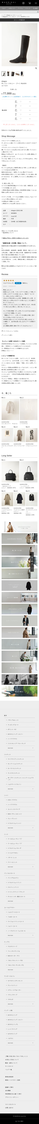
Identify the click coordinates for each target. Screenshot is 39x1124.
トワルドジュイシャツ (14, 823)
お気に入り (12, 8)
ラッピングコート (13, 725)
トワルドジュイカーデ (14, 848)
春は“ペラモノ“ (37, 567)
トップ (3, 15)
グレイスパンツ (12, 985)
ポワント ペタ (12, 729)
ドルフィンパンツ (13, 887)
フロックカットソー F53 (15, 960)
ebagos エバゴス (10, 15)
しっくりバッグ (12, 1029)
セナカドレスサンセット (15, 981)
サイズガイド (9, 1066)
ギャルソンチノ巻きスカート (16, 896)
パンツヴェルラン (13, 878)
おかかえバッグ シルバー (15, 734)
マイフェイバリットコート (16, 921)
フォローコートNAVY (19, 509)
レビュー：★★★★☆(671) (9, 487)
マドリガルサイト (10, 1104)
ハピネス (10, 1038)
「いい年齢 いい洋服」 (37, 556)
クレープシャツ (12, 818)
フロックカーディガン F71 (16, 965)
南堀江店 (30, 185)
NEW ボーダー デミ (14, 956)
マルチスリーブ (12, 946)
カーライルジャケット (14, 768)
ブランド (27, 8)
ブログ (4, 8)
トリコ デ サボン (13, 853)
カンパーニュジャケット (15, 764)
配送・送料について (11, 1063)
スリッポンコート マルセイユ (9, 423)
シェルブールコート (7, 509)
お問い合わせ (9, 1108)
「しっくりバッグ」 (25, 486)
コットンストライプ (14, 809)
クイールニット (12, 862)
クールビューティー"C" (15, 839)
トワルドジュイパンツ (31, 445)
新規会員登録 (9, 1077)
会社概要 (8, 1090)
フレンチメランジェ (14, 951)
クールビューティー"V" (15, 843)
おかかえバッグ (12, 1015)
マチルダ (10, 999)
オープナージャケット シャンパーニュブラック (21, 778)
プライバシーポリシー (12, 1097)
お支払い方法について (12, 1059)
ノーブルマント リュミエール (17, 931)
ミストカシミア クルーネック (17, 743)
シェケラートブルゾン (14, 784)
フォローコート (12, 917)
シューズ (19, 15)
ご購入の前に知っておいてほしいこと (16, 1056)
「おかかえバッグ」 (7, 486)
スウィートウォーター (19, 445)
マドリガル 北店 (21, 185)
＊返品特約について (8, 232)
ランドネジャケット (14, 773)
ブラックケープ (12, 995)
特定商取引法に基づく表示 (13, 1094)
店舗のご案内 (9, 1087)
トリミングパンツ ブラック (16, 892)
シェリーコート (12, 926)
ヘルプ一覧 (8, 1069)
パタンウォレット (13, 720)
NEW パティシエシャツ (15, 814)
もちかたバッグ (12, 1034)
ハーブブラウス (24, 423)
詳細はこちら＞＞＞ (8, 350)
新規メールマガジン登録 (12, 1080)
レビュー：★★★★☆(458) (27, 487)
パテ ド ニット (12, 857)
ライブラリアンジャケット (16, 759)
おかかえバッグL (13, 1024)
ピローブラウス (12, 800)
